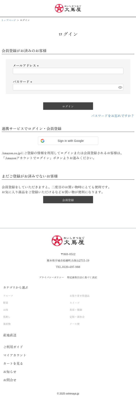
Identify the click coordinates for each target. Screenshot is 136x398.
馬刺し (7, 316)
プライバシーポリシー (51, 277)
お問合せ (9, 379)
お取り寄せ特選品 (79, 295)
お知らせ (9, 371)
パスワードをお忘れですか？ (112, 115)
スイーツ (75, 302)
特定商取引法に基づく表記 (82, 277)
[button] (68, 141)
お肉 (5, 309)
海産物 (7, 323)
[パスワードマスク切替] (120, 87)
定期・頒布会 (77, 316)
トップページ (8, 20)
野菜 (5, 302)
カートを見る (13, 363)
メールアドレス (26, 65)
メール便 (75, 323)
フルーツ (8, 295)
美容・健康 (76, 309)
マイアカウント (14, 355)
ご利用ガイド (13, 346)
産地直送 (9, 334)
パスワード (23, 81)
